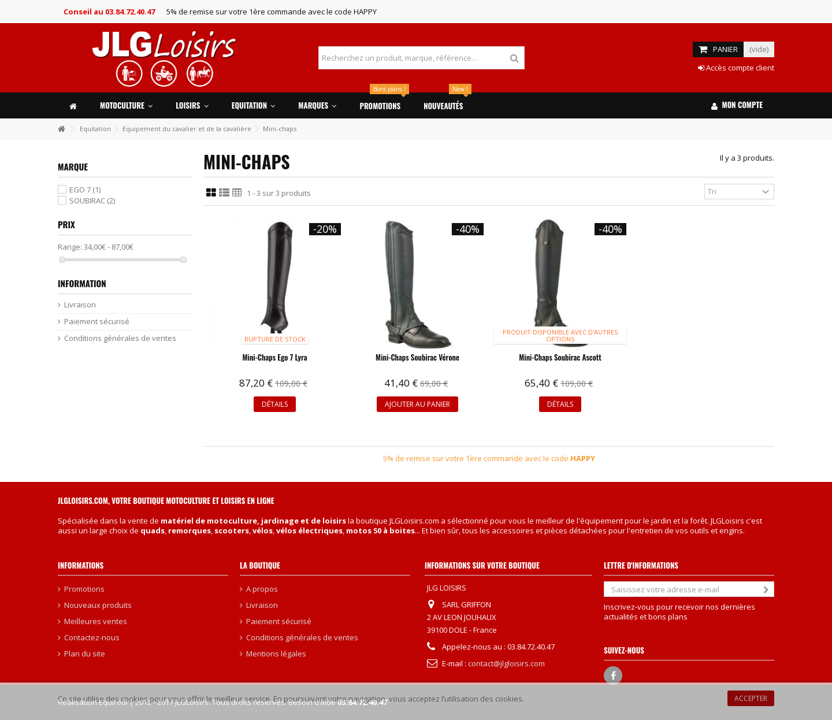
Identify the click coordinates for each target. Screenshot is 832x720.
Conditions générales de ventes (120, 338)
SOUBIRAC (92, 200)
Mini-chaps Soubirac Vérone (417, 357)
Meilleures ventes (95, 621)
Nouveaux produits (98, 605)
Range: (70, 247)
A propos (262, 589)
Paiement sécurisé (96, 321)
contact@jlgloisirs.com (506, 663)
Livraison (80, 305)
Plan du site (84, 654)
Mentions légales (276, 654)
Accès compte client (736, 67)
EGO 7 (85, 189)
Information (82, 283)
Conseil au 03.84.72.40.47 (109, 11)
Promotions (84, 589)
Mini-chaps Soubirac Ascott (560, 357)
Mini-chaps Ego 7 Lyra (275, 357)
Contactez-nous (92, 638)
